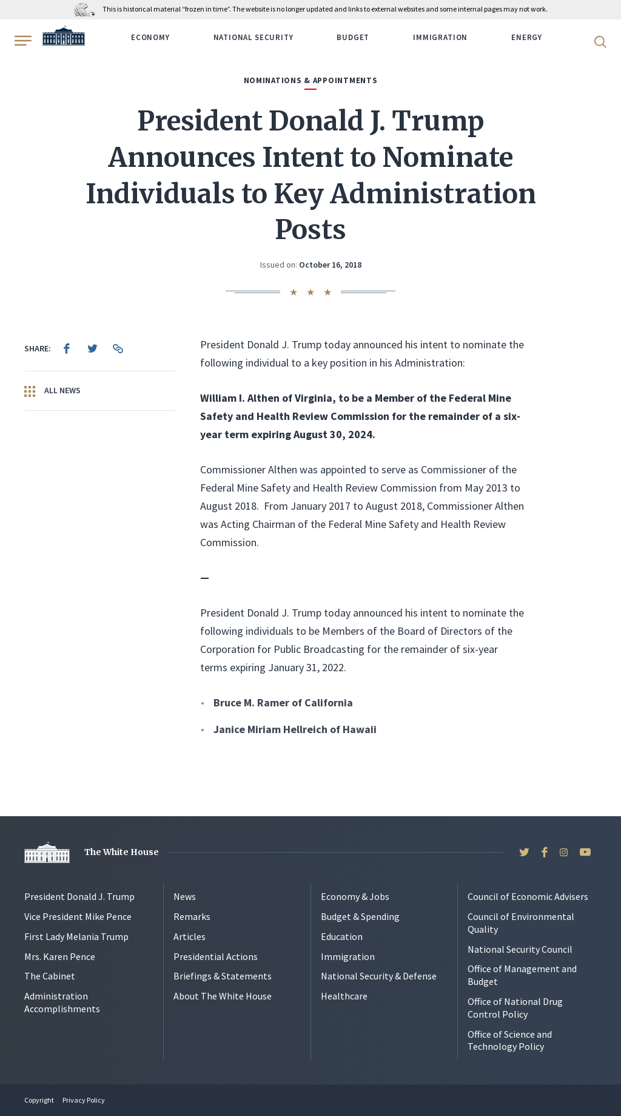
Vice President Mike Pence (78, 916)
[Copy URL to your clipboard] (117, 348)
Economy (150, 37)
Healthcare (344, 996)
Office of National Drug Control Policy (515, 1007)
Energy (526, 37)
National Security (253, 37)
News (184, 896)
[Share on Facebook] (66, 348)
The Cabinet (49, 976)
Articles (189, 936)
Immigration (440, 37)
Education (342, 936)
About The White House (222, 996)
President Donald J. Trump (79, 896)
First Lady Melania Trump (76, 936)
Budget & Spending (360, 916)
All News (52, 391)
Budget (353, 37)
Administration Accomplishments (62, 1002)
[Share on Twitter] (92, 348)
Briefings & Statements (222, 976)
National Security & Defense (379, 976)
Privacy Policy (83, 1099)
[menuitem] (66, 348)
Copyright (39, 1099)
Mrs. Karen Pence (59, 956)
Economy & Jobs (355, 896)
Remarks (191, 916)
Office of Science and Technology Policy (510, 1040)
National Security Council (520, 949)
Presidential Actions (215, 956)
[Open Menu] (22, 40)
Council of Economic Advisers (528, 896)
